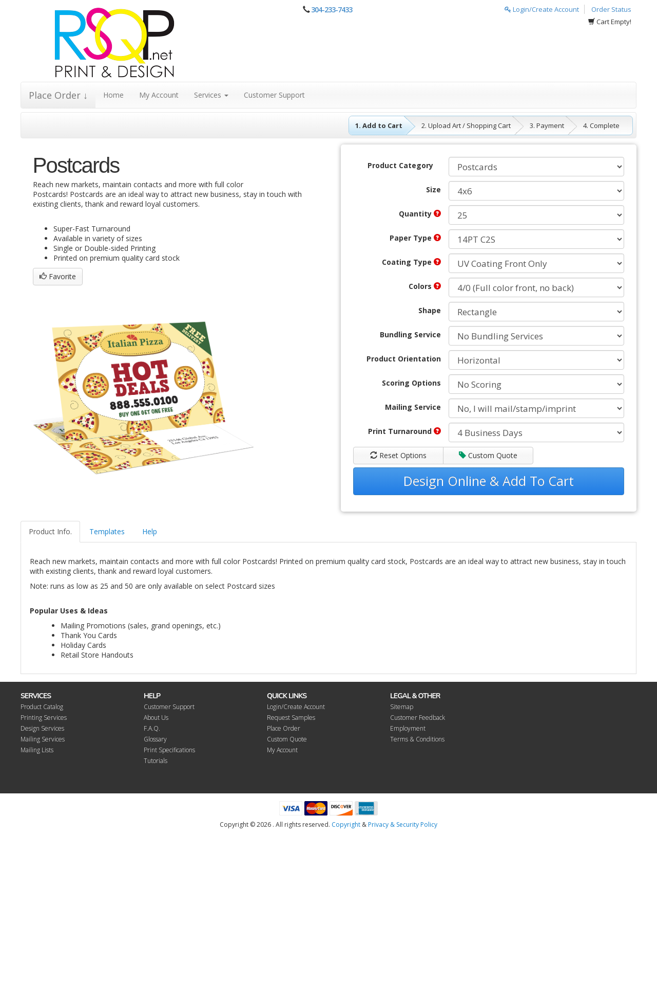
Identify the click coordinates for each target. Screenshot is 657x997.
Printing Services (44, 717)
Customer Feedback (417, 717)
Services (211, 95)
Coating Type (411, 262)
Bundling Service (410, 334)
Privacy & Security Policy (402, 824)
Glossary (155, 739)
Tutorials (155, 760)
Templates (107, 531)
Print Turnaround (404, 431)
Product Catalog (42, 706)
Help (149, 531)
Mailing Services (43, 739)
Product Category (400, 165)
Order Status (611, 9)
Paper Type (415, 238)
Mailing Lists (37, 750)
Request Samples (291, 717)
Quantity (420, 214)
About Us (156, 717)
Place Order (283, 728)
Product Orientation (403, 359)
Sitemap (401, 706)
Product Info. (50, 531)
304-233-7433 (331, 9)
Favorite (58, 276)
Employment (408, 728)
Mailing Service (413, 407)
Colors (425, 286)
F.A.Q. (152, 728)
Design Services (42, 728)
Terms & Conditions (417, 739)
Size (433, 189)
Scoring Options (411, 383)
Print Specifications (169, 750)
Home (113, 95)
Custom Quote (488, 455)
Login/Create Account (542, 9)
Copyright (346, 824)
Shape (429, 310)
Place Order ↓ (58, 95)
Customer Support (274, 95)
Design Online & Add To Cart (488, 481)
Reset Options (398, 455)
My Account (159, 95)
